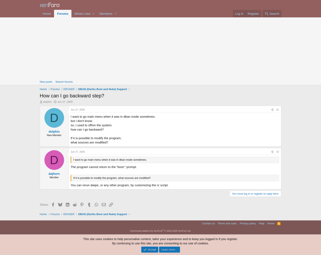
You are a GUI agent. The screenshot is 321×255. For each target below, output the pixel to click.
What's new (82, 13)
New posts (46, 81)
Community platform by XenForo (160, 231)
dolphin (47, 101)
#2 (277, 151)
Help (261, 223)
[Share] (272, 109)
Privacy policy (248, 223)
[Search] (272, 13)
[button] (93, 13)
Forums (62, 13)
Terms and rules (227, 223)
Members (105, 13)
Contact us (208, 223)
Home (47, 13)
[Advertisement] (160, 48)
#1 (277, 109)
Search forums (64, 81)
